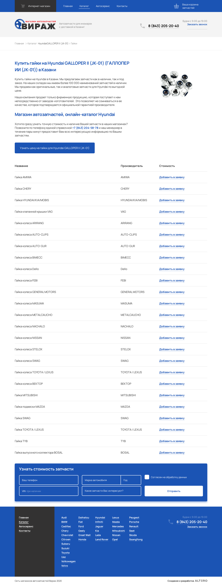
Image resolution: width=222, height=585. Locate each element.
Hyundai (100, 517)
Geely (81, 530)
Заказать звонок (197, 24)
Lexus (115, 517)
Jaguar (99, 526)
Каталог (84, 6)
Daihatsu (83, 517)
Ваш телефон (48, 480)
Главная (68, 6)
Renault (133, 526)
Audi (64, 517)
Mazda (116, 521)
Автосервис (103, 6)
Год (131, 480)
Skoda (133, 535)
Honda (82, 539)
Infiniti (99, 521)
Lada (98, 535)
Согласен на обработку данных (169, 477)
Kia (97, 530)
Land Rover (101, 539)
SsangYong (136, 539)
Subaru (65, 543)
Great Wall (84, 535)
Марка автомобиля (101, 480)
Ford (81, 526)
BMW (64, 521)
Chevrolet (67, 535)
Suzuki (65, 548)
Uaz (63, 557)
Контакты (122, 6)
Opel (115, 539)
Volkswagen (68, 561)
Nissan (116, 535)
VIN (48, 490)
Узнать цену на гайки (54, 148)
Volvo (64, 565)
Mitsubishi (118, 530)
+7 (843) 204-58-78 (85, 128)
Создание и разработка (187, 580)
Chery (65, 530)
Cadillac (66, 526)
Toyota (65, 552)
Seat (132, 530)
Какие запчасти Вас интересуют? (111, 490)
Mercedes (118, 526)
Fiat (80, 521)
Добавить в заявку (172, 177)
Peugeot (134, 517)
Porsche (134, 521)
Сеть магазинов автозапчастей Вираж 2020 (38, 580)
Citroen (65, 539)
